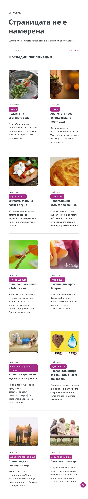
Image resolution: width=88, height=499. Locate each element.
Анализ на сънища (61, 456)
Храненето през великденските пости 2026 (61, 117)
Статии (13, 109)
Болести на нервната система (20, 368)
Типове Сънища (18, 279)
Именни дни (57, 279)
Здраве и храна (18, 196)
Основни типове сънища (22, 456)
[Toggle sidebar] (11, 7)
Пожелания (57, 196)
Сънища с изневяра (63, 461)
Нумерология (58, 366)
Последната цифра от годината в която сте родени (64, 375)
